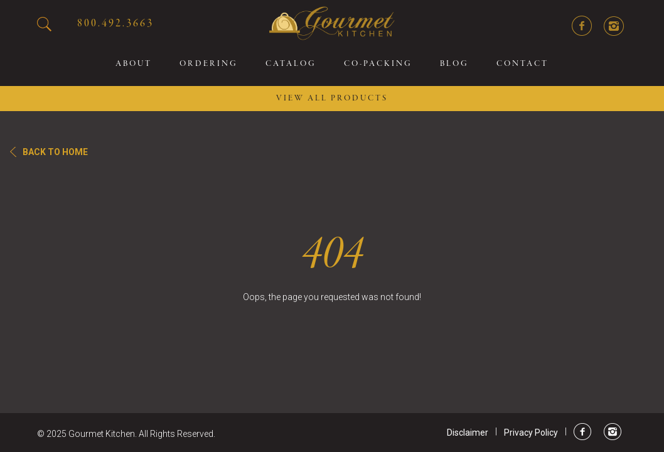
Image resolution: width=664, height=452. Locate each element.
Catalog (290, 64)
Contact (522, 64)
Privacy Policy (531, 433)
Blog (454, 64)
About (133, 64)
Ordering (208, 64)
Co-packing (378, 64)
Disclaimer (467, 433)
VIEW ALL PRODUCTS (332, 98)
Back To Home (55, 152)
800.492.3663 (115, 24)
